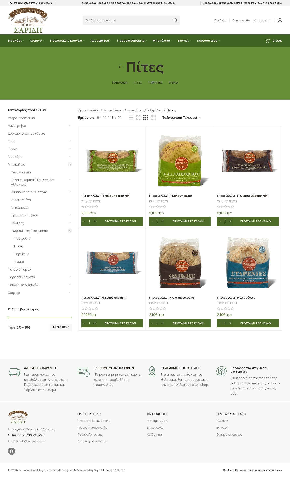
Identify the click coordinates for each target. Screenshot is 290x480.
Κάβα (12, 145)
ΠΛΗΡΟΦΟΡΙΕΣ (157, 417)
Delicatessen (21, 176)
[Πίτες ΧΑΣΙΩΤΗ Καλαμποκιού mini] (112, 164)
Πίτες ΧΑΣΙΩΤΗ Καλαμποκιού (172, 199)
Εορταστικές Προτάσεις (26, 137)
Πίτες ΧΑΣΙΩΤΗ (92, 205)
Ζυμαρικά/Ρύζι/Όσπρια (29, 195)
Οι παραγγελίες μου (229, 438)
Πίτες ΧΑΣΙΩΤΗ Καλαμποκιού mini (107, 199)
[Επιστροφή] (121, 71)
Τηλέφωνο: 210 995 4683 (28, 439)
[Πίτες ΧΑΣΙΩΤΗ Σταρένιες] (248, 266)
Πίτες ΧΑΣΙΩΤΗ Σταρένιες (237, 301)
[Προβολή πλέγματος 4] (153, 121)
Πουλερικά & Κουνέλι (23, 288)
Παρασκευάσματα (21, 280)
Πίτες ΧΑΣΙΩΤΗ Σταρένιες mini (105, 301)
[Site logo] (28, 23)
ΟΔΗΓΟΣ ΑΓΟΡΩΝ (90, 417)
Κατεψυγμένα (21, 203)
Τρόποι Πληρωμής (90, 438)
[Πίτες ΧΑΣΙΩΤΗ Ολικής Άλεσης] (180, 266)
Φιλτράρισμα (61, 330)
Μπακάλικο (16, 168)
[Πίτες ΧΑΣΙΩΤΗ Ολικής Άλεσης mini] (248, 164)
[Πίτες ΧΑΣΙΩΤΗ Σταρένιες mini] (112, 266)
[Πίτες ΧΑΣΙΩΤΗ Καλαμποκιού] (180, 164)
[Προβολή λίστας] (131, 121)
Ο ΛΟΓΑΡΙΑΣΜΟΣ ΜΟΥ (231, 417)
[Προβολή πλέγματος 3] (145, 121)
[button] (112, 225)
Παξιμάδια (22, 242)
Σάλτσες (17, 226)
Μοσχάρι (15, 160)
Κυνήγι (13, 152)
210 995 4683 (44, 4)
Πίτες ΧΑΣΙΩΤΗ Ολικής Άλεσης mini (244, 199)
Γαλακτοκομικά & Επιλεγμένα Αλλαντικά (33, 185)
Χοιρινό (14, 296)
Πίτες (18, 249)
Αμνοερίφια (17, 129)
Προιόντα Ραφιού (24, 219)
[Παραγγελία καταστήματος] (182, 121)
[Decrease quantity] (83, 225)
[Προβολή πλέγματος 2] (138, 121)
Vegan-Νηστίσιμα (21, 121)
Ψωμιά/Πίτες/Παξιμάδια (29, 234)
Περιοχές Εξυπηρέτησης (94, 424)
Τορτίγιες (21, 257)
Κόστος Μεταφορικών (92, 431)
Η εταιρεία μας (157, 424)
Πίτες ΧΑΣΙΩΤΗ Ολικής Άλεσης (173, 301)
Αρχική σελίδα (88, 113)
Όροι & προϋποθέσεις (92, 445)
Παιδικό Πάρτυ (19, 273)
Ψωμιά (19, 265)
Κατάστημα (154, 438)
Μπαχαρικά (20, 211)
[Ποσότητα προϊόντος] (89, 225)
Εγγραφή (222, 431)
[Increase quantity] (94, 225)
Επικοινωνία (155, 431)
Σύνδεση (222, 424)
